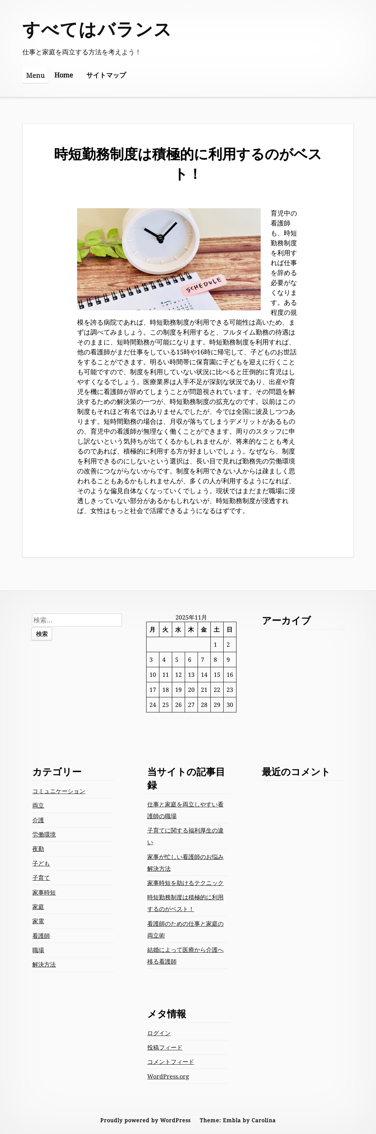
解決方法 (44, 964)
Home (63, 75)
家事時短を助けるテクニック (185, 883)
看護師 (41, 936)
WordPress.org (168, 1076)
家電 (38, 921)
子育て (41, 878)
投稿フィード (164, 1047)
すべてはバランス (97, 29)
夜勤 (38, 849)
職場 (38, 950)
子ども (41, 863)
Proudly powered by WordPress (145, 1120)
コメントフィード (170, 1062)
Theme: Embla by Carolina (238, 1120)
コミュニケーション (58, 791)
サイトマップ (106, 75)
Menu (35, 75)
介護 (38, 820)
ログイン (159, 1033)
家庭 (38, 907)
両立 (38, 805)
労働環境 (44, 834)
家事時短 (44, 892)
